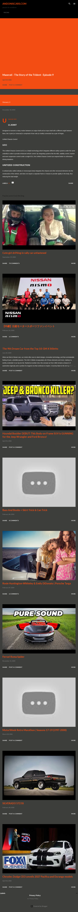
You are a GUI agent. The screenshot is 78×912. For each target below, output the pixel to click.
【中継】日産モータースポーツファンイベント (28, 326)
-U (9, 183)
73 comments (14, 263)
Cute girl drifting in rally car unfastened (24, 252)
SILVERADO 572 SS (13, 803)
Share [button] (4, 85)
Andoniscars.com (14, 3)
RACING (6, 12)
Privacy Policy (33, 898)
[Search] (69, 3)
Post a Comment (15, 85)
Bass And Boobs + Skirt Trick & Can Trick (24, 510)
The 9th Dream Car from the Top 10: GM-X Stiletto (30, 348)
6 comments (14, 337)
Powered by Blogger (39, 906)
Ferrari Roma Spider (13, 656)
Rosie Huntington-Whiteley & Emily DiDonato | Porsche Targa (36, 583)
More (73, 263)
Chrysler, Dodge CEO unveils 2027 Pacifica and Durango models (37, 876)
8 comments (14, 520)
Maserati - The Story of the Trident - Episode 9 (28, 74)
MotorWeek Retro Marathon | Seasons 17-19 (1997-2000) (34, 730)
